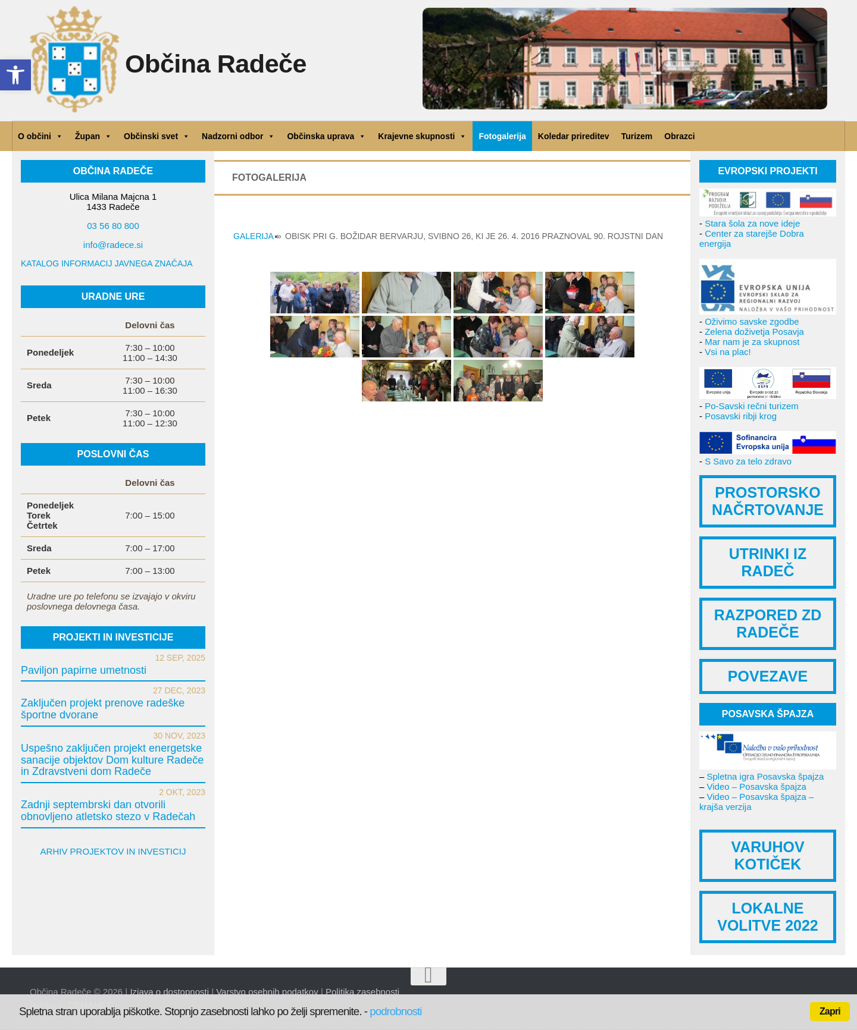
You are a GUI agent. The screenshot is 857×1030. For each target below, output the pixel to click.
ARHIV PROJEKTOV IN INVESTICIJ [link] (113, 851)
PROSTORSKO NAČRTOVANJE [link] (768, 501)
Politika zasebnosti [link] (362, 992)
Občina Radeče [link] (220, 64)
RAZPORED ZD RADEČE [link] (768, 623)
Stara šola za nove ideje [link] (752, 223)
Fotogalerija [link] (502, 136)
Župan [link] (93, 136)
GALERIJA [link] (253, 236)
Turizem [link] (637, 136)
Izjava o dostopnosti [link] (169, 992)
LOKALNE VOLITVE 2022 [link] (767, 917)
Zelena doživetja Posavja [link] (754, 331)
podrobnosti (395, 1011)
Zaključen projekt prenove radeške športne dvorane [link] (102, 709)
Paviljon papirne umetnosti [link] (83, 670)
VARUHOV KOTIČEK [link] (767, 855)
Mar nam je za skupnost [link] (752, 342)
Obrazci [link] (679, 136)
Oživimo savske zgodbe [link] (752, 321)
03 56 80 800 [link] (113, 226)
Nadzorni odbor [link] (238, 136)
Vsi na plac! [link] (728, 352)
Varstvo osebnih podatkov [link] (267, 992)
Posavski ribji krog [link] (741, 416)
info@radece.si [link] (113, 245)
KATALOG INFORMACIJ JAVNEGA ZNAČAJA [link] (107, 263)
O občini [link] (40, 136)
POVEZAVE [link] (768, 676)
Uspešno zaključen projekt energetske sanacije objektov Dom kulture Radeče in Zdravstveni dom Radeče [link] (112, 760)
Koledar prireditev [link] (573, 136)
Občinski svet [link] (157, 136)
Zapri (830, 1011)
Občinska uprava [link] (326, 136)
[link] (15, 74)
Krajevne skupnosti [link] (422, 136)
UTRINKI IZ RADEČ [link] (768, 562)
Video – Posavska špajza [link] (756, 786)
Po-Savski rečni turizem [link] (752, 406)
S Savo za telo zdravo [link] (748, 461)
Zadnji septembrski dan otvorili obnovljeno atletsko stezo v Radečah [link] (108, 810)
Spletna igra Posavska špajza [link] (765, 776)
